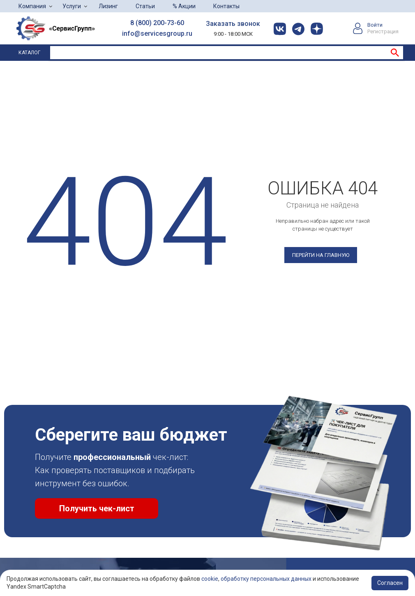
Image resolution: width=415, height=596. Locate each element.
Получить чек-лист (96, 508)
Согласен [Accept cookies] (390, 583)
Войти (375, 25)
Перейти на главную (320, 255)
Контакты (226, 6)
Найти (395, 52)
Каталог (29, 52)
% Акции (184, 6)
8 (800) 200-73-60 (157, 23)
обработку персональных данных (266, 578)
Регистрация (383, 31)
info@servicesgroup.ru (157, 33)
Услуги (71, 6)
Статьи (145, 6)
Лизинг (108, 6)
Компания (32, 6)
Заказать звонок (233, 24)
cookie (209, 578)
